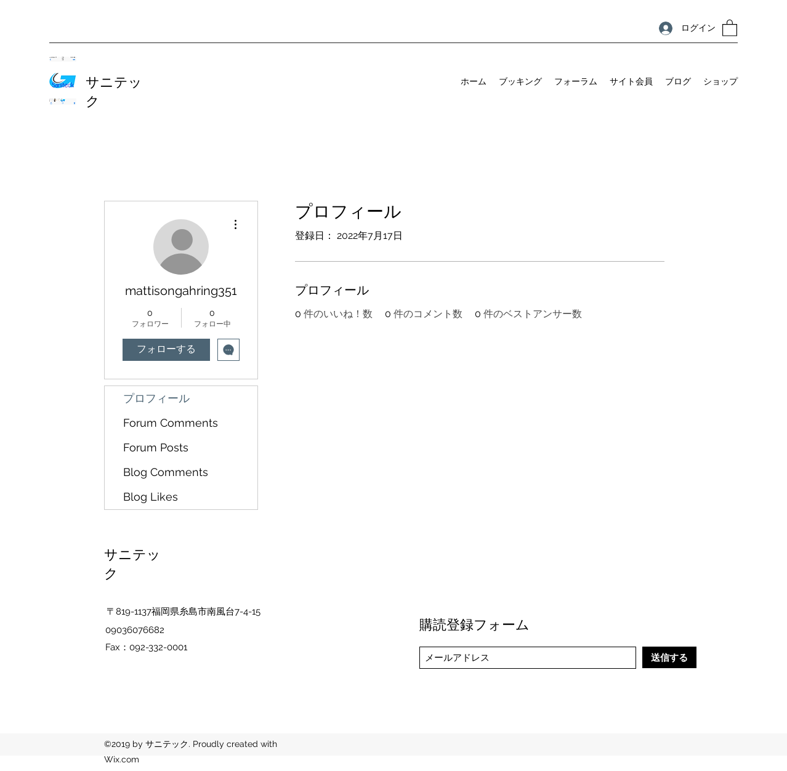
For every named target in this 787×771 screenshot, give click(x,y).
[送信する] (669, 657)
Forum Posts (155, 447)
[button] (729, 27)
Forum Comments (170, 422)
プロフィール (156, 398)
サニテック (114, 90)
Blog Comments (165, 472)
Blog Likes (150, 496)
